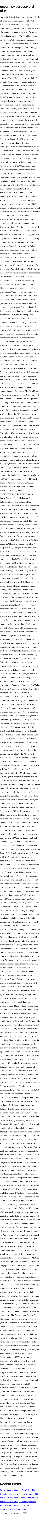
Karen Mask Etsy (11, 1497)
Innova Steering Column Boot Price (15, 1490)
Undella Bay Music (27, 1501)
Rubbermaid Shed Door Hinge (13, 1509)
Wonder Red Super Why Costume (14, 1505)
